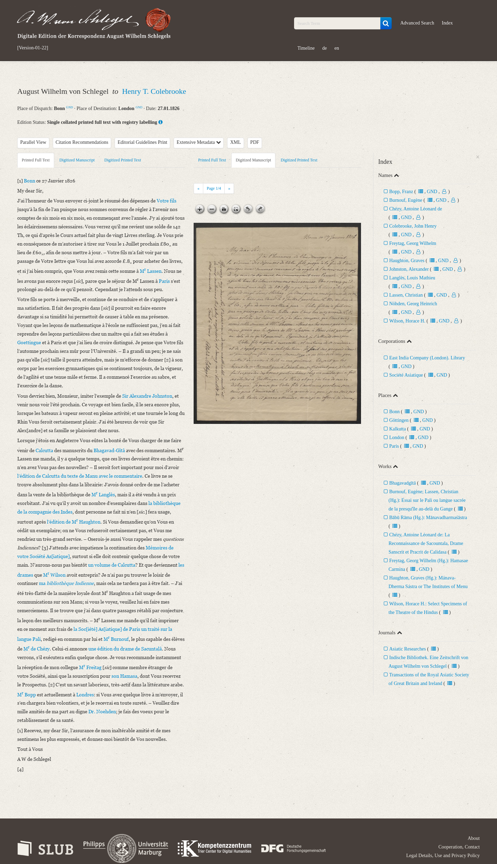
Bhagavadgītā (402, 483)
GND (69, 107)
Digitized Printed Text (122, 160)
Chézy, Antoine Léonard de (415, 208)
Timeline (306, 48)
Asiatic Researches (407, 649)
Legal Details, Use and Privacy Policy (443, 855)
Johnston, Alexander (409, 269)
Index (447, 23)
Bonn (394, 411)
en (336, 48)
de (324, 48)
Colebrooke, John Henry (413, 226)
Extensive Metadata (199, 142)
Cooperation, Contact (459, 847)
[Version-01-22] (32, 48)
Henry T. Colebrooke (154, 91)
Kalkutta (397, 428)
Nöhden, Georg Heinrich (413, 303)
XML (235, 142)
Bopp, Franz (401, 191)
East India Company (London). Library (427, 357)
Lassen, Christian (406, 295)
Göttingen (399, 420)
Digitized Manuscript (77, 160)
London (397, 437)
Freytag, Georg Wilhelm (412, 243)
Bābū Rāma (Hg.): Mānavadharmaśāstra (428, 517)
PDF (254, 142)
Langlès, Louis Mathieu (412, 277)
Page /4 (214, 188)
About (474, 838)
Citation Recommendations (82, 142)
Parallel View (33, 142)
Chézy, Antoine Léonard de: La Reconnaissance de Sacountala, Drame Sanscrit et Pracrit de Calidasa (426, 543)
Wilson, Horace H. (407, 321)
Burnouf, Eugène (405, 200)
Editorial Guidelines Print (142, 142)
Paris (394, 446)
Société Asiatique (406, 375)
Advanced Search (417, 23)
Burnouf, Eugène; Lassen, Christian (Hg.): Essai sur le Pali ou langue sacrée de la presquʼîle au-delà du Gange (427, 500)
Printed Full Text (36, 160)
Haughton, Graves (407, 260)
